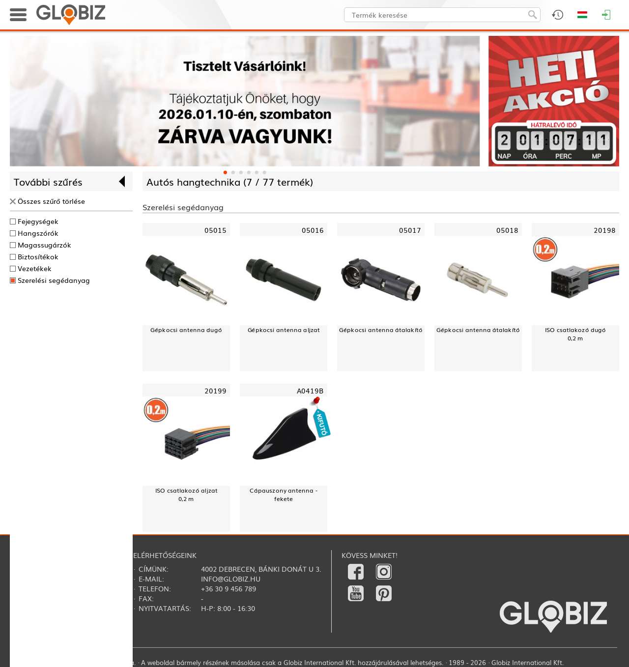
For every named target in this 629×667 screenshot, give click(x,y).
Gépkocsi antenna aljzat (284, 329)
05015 (215, 229)
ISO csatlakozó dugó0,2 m (575, 333)
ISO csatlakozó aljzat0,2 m (186, 494)
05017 (410, 229)
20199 (215, 390)
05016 (313, 229)
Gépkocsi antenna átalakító (380, 329)
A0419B (310, 390)
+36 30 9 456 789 (228, 588)
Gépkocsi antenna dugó (186, 329)
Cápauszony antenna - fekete (283, 494)
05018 (507, 229)
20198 (605, 229)
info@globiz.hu (230, 579)
